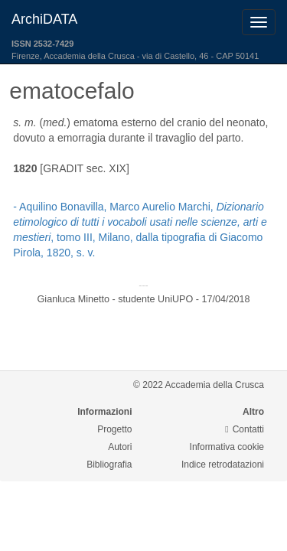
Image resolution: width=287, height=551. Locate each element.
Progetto (114, 429)
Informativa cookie (227, 447)
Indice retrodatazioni (222, 464)
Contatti (244, 429)
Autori (120, 447)
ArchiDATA (44, 19)
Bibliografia (109, 464)
